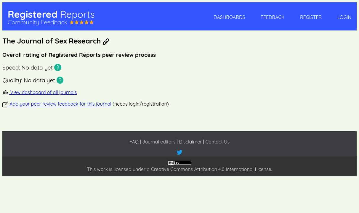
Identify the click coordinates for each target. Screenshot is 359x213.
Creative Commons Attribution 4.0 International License (211, 169)
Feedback (273, 17)
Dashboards (229, 17)
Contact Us (218, 142)
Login (344, 17)
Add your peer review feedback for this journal (56, 104)
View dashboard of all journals (39, 92)
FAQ (134, 142)
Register (311, 17)
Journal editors (158, 142)
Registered (51, 14)
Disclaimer (190, 142)
